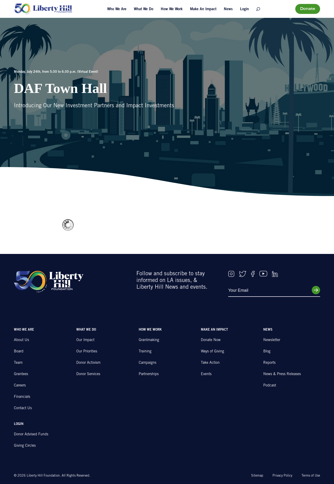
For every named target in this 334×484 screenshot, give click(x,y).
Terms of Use (311, 476)
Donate (307, 9)
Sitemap (257, 476)
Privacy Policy (282, 476)
